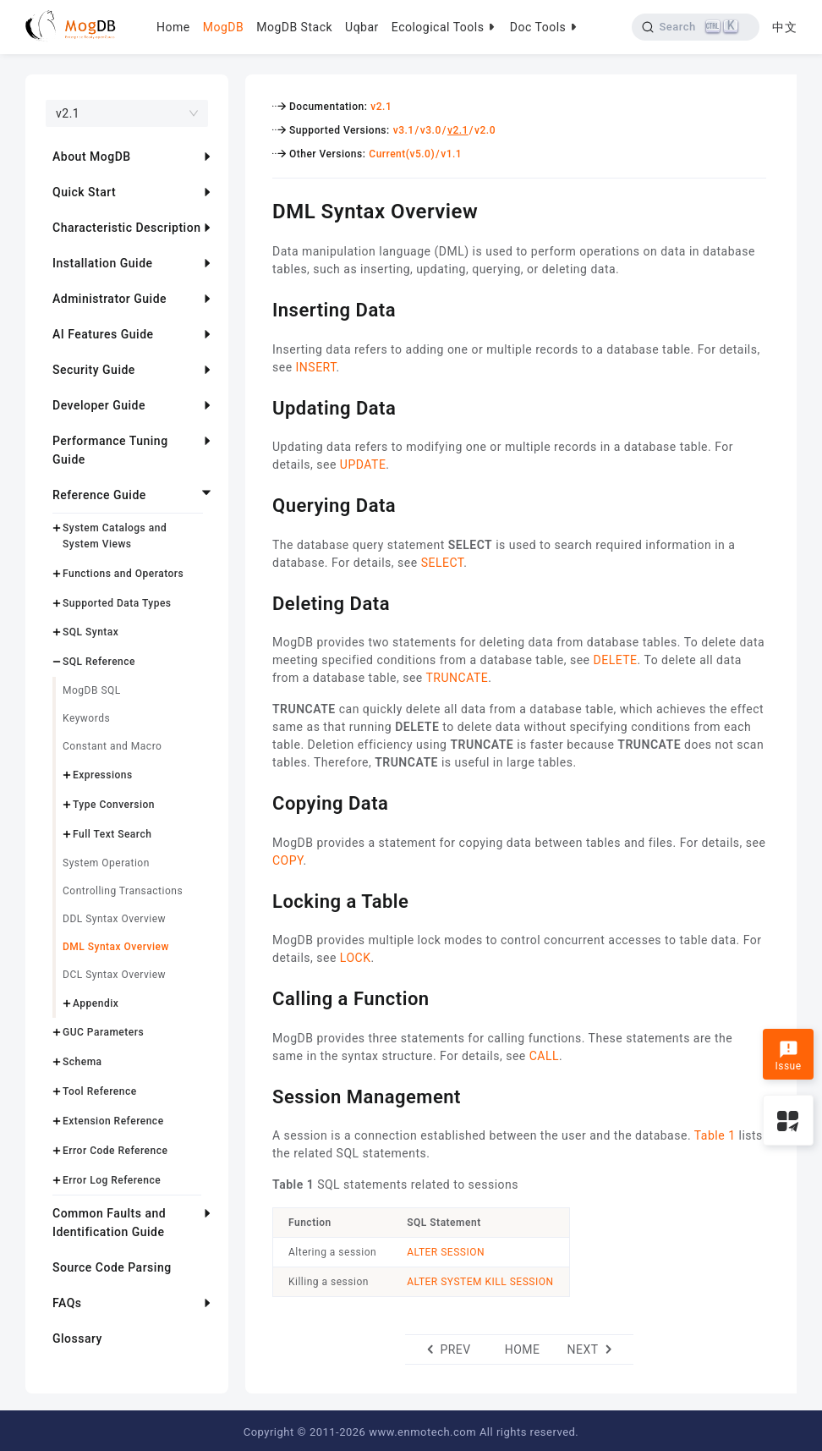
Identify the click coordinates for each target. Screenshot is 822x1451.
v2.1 (381, 107)
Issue (788, 1056)
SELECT (442, 562)
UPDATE (363, 464)
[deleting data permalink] (259, 601)
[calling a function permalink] (259, 996)
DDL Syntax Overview (114, 919)
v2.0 (485, 130)
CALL (544, 1056)
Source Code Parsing (112, 1267)
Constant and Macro (112, 746)
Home (173, 27)
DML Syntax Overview (116, 947)
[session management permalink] (259, 1095)
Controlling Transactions (123, 891)
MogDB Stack (294, 27)
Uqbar (362, 27)
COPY (288, 860)
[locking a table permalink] (259, 899)
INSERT (316, 367)
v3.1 (403, 130)
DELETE (615, 660)
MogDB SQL (92, 690)
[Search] (695, 27)
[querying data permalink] (259, 503)
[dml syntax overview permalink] (259, 209)
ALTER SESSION (446, 1252)
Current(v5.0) (402, 154)
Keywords (86, 718)
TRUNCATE (457, 677)
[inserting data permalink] (259, 308)
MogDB (223, 27)
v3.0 (430, 130)
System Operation (106, 863)
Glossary (77, 1338)
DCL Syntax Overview (114, 975)
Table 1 (715, 1135)
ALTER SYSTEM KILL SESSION (480, 1282)
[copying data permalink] (259, 801)
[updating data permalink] (259, 406)
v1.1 (451, 154)
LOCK (355, 958)
